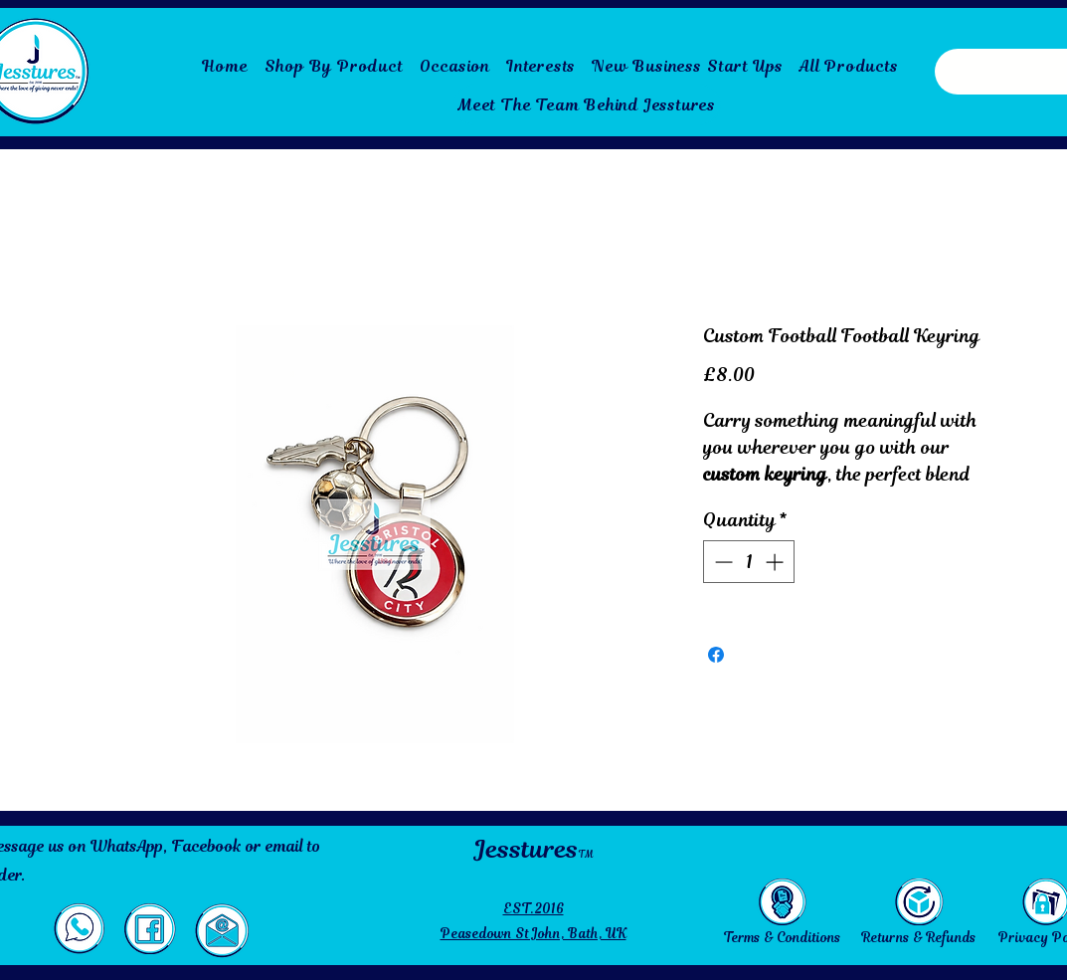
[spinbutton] (749, 561)
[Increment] (776, 561)
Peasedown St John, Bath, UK (533, 933)
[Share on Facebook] (716, 655)
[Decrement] (721, 561)
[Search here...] (987, 72)
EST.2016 (533, 908)
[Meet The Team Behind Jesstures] (587, 104)
